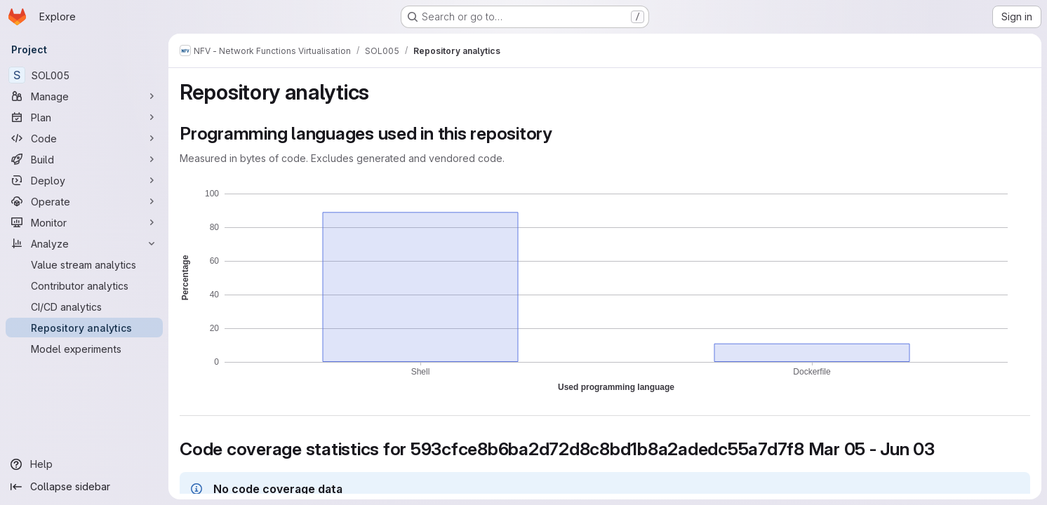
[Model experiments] (84, 348)
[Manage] (84, 96)
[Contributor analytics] (84, 285)
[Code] (84, 138)
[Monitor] (84, 222)
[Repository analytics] (84, 327)
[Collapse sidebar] (84, 487)
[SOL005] (84, 75)
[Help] (84, 464)
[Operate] (84, 201)
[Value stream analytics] (84, 264)
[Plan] (84, 117)
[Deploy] (84, 180)
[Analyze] (84, 243)
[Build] (84, 159)
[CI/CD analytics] (84, 306)
